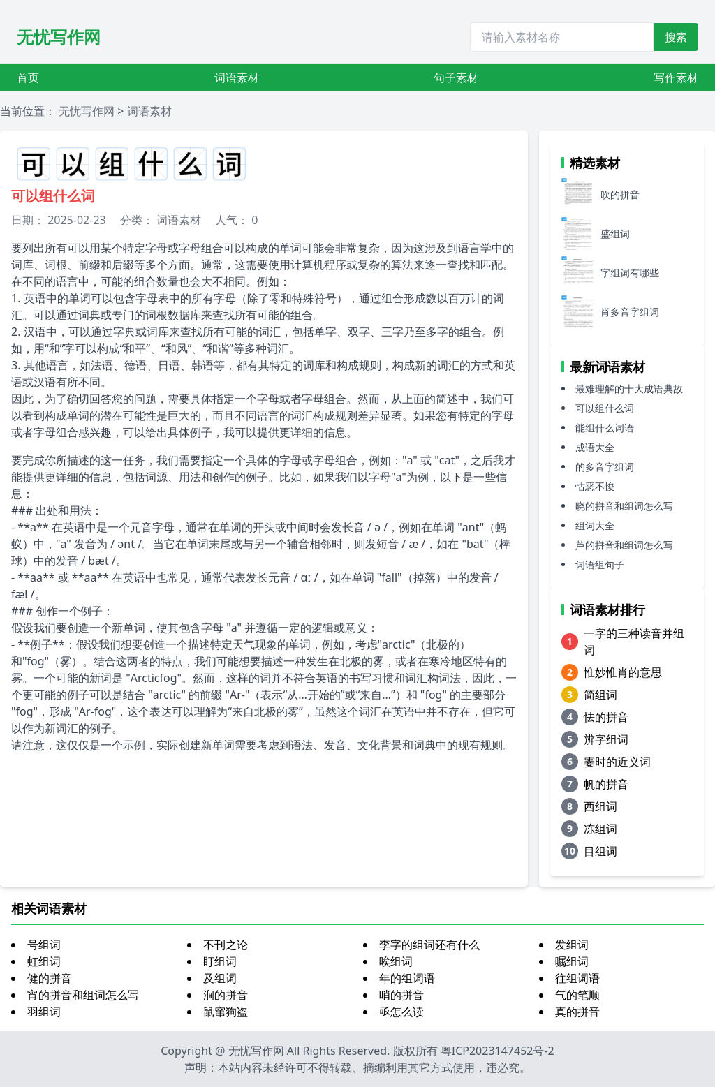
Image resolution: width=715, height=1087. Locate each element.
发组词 (572, 944)
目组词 (600, 851)
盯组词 (220, 961)
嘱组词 (572, 961)
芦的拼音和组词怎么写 (624, 545)
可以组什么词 (604, 408)
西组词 (600, 806)
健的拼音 (49, 978)
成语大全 (594, 447)
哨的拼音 (401, 995)
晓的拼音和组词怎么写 (624, 505)
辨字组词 (606, 739)
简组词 (600, 694)
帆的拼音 (606, 784)
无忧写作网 (59, 36)
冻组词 (600, 828)
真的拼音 (577, 1011)
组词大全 (594, 525)
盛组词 (615, 233)
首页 (28, 77)
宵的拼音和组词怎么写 (83, 995)
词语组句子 (599, 564)
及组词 (220, 978)
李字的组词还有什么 (429, 944)
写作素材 (676, 77)
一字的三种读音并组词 (634, 642)
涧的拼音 (225, 995)
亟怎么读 (401, 1011)
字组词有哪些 (629, 272)
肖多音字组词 (629, 311)
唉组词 (396, 961)
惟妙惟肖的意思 (623, 672)
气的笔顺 (577, 995)
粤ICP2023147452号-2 (497, 1050)
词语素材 (236, 77)
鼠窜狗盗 (225, 1011)
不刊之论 (225, 944)
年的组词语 (407, 978)
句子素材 (456, 77)
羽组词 (44, 1011)
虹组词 (44, 961)
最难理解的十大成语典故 (629, 388)
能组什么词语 (604, 427)
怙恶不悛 (594, 486)
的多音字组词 (604, 466)
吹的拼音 (620, 194)
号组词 (44, 944)
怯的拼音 (606, 717)
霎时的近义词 (617, 761)
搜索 (676, 37)
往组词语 (577, 978)
